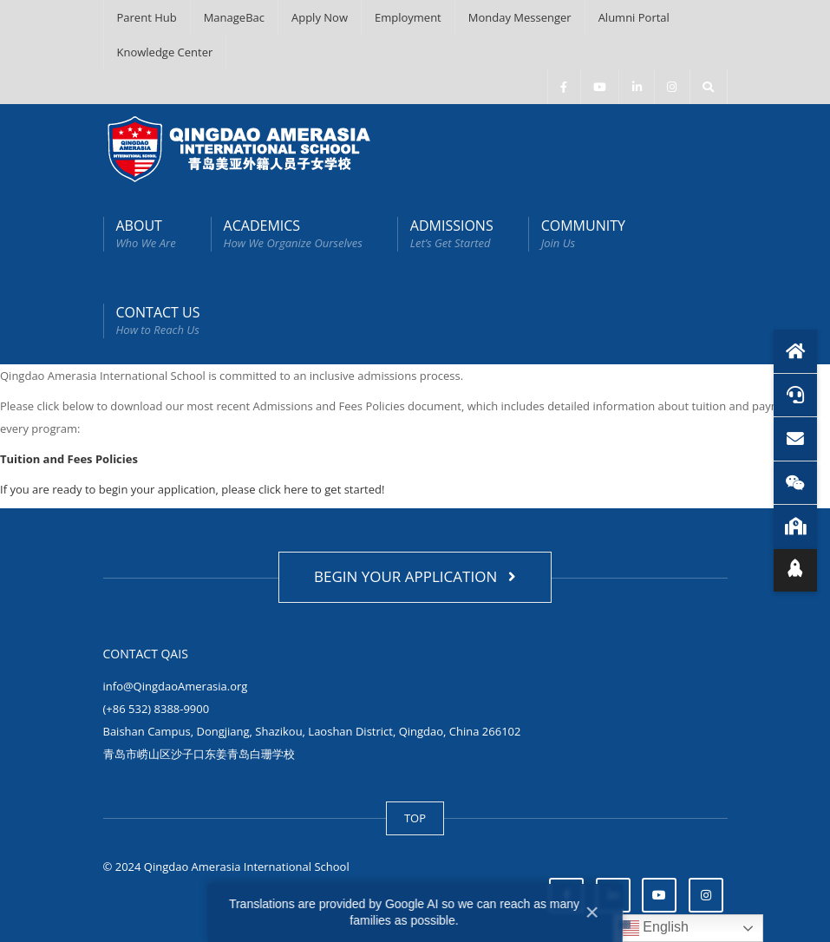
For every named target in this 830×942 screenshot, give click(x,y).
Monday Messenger (520, 17)
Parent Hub (147, 17)
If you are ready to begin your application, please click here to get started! (192, 489)
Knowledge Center (165, 52)
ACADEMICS (293, 234)
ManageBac (234, 17)
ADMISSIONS (451, 234)
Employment (408, 17)
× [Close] (592, 912)
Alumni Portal (634, 17)
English (653, 928)
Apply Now (319, 17)
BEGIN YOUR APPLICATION (415, 576)
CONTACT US (158, 320)
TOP (415, 818)
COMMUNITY (583, 234)
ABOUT (146, 234)
